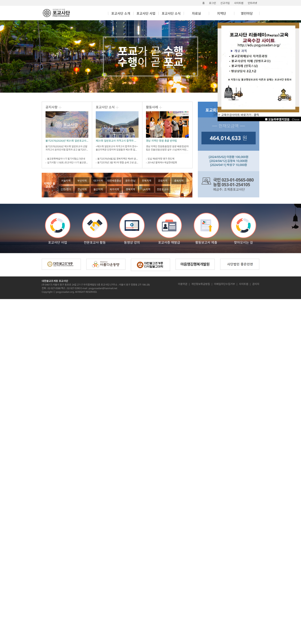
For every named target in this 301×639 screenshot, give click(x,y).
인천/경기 (66, 189)
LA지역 (146, 189)
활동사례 (152, 107)
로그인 (212, 3)
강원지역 (163, 180)
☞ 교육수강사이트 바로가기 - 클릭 (258, 113)
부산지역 (82, 180)
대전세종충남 (114, 180)
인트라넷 (252, 3)
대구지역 (98, 180)
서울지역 (66, 180)
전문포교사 (162, 189)
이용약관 (182, 284)
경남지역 (82, 189)
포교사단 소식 (105, 107)
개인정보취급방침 (200, 284)
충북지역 (179, 180)
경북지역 (130, 189)
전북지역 (146, 180)
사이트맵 (239, 3)
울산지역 (98, 189)
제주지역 (114, 189)
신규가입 (225, 3)
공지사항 (51, 107)
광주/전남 (130, 180)
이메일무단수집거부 (224, 284)
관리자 (255, 284)
